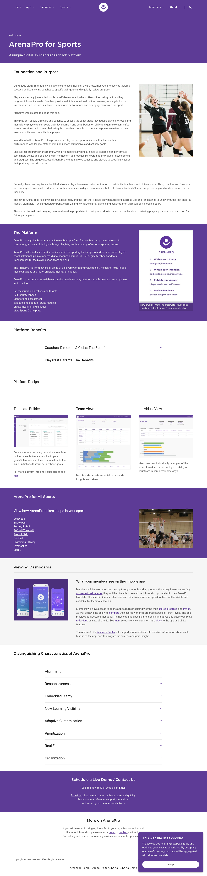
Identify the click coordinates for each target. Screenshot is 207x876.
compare (114, 612)
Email (122, 787)
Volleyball (19, 518)
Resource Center (106, 632)
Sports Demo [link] (128, 868)
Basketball (20, 522)
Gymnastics (20, 546)
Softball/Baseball (24, 530)
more (117, 620)
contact (123, 832)
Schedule (76, 795)
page (38, 310)
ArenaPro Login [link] (80, 868)
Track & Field (21, 534)
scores (162, 608)
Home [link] (17, 7)
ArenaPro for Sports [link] (105, 868)
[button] (30, 7)
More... (17, 549)
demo (112, 832)
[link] (103, 7)
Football (18, 538)
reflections (82, 620)
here (16, 475)
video (159, 620)
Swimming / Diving (25, 542)
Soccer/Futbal (22, 526)
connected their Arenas (89, 593)
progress (172, 608)
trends (186, 608)
